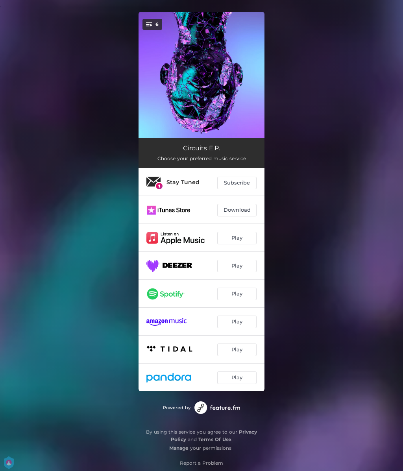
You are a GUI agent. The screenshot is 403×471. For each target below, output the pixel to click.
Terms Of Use (214, 439)
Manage (179, 448)
